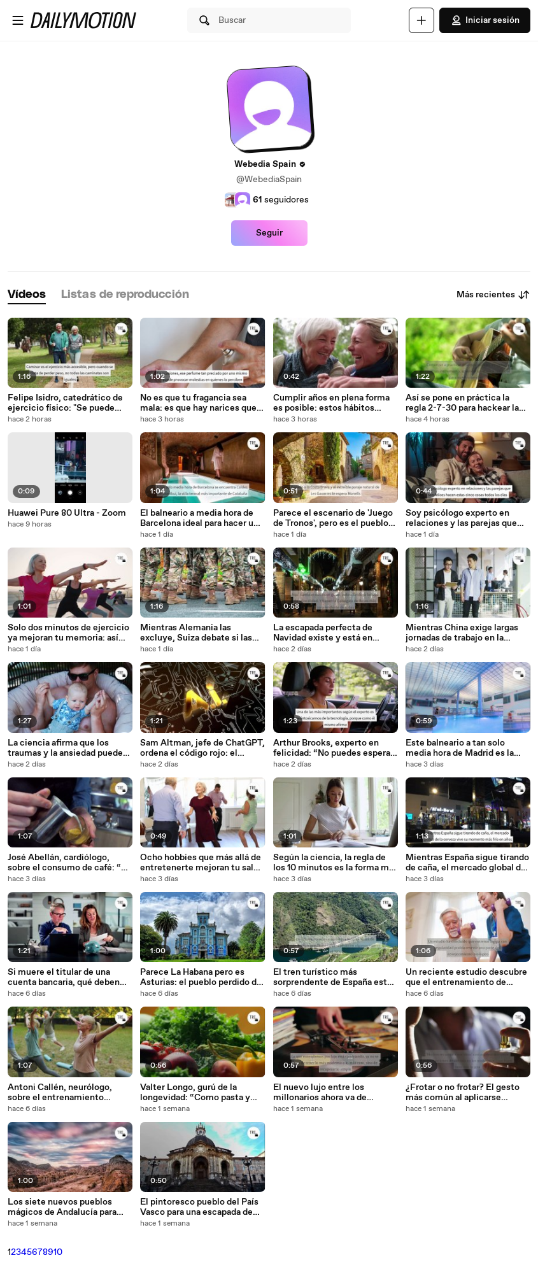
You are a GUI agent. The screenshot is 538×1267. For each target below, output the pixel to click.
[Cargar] (421, 20)
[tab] (27, 295)
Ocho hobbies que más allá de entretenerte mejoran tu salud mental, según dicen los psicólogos (202, 863)
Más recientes (493, 294)
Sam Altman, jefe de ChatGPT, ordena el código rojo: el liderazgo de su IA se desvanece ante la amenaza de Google (202, 748)
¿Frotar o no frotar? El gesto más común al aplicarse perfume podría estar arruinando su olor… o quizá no (466, 1092)
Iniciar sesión (485, 20)
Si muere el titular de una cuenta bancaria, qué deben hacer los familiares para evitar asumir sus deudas (70, 977)
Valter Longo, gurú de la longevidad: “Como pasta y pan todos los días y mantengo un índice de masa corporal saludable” (202, 1092)
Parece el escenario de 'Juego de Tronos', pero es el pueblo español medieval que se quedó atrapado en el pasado (333, 518)
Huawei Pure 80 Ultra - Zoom (67, 513)
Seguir (269, 233)
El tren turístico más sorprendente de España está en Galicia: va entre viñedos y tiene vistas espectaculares (333, 977)
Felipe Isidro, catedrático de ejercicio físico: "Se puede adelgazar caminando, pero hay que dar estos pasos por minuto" (65, 403)
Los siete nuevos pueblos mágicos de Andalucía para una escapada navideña (62, 1207)
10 (57, 1252)
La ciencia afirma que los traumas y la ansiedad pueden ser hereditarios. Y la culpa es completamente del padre (68, 748)
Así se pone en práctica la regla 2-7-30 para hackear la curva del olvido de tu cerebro (466, 403)
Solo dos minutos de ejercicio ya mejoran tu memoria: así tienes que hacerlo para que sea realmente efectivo (68, 633)
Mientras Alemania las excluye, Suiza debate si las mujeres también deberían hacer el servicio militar (196, 633)
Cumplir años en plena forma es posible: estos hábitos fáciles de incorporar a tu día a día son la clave (333, 403)
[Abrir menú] (18, 20)
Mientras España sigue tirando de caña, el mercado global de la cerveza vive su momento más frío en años (467, 863)
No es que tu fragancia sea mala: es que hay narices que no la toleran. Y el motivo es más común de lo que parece (198, 403)
